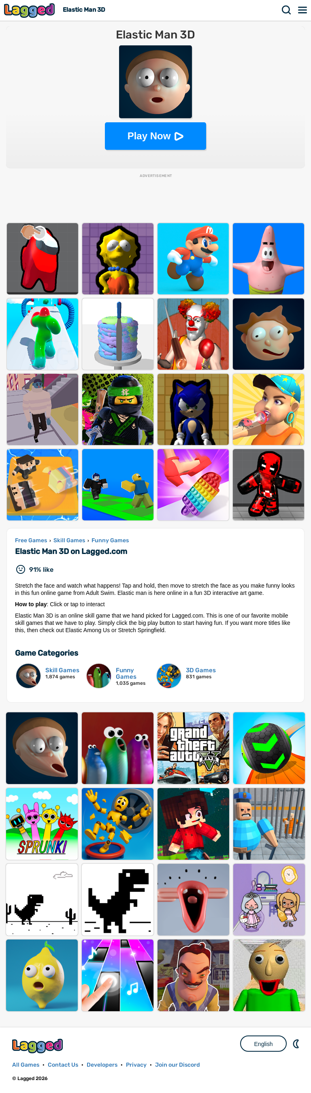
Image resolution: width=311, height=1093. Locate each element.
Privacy (136, 1064)
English (263, 1044)
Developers (102, 1064)
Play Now (149, 135)
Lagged (30, 10)
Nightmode (297, 1043)
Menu (303, 10)
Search (287, 10)
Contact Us (63, 1064)
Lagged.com (38, 1045)
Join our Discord (177, 1064)
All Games (25, 1064)
